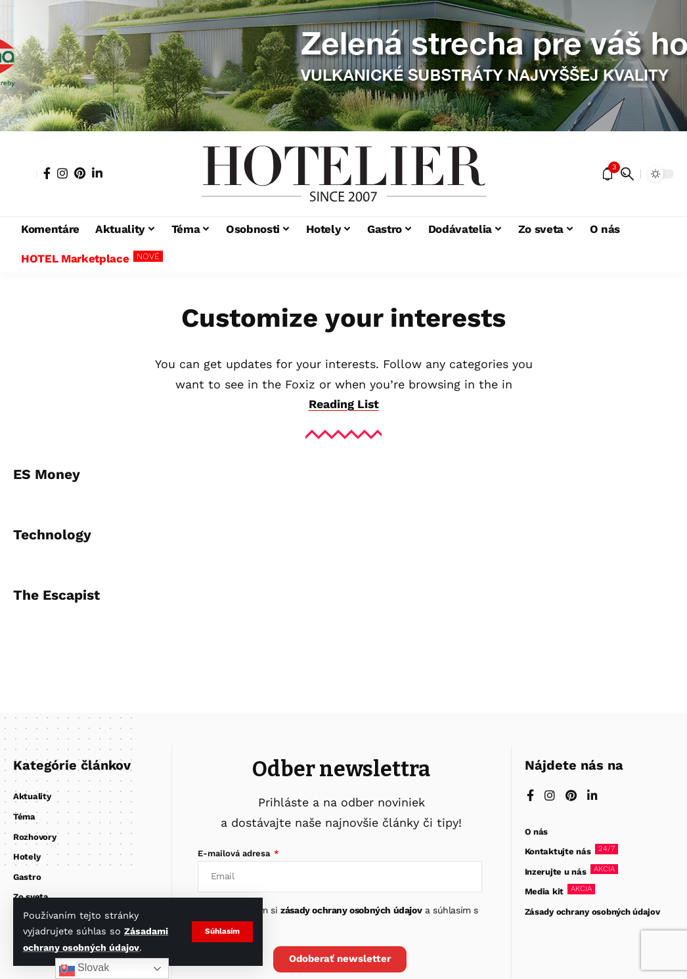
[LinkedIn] (97, 173)
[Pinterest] (80, 173)
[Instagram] (62, 173)
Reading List (343, 404)
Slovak (84, 968)
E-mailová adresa (235, 853)
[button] (222, 931)
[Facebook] (47, 173)
